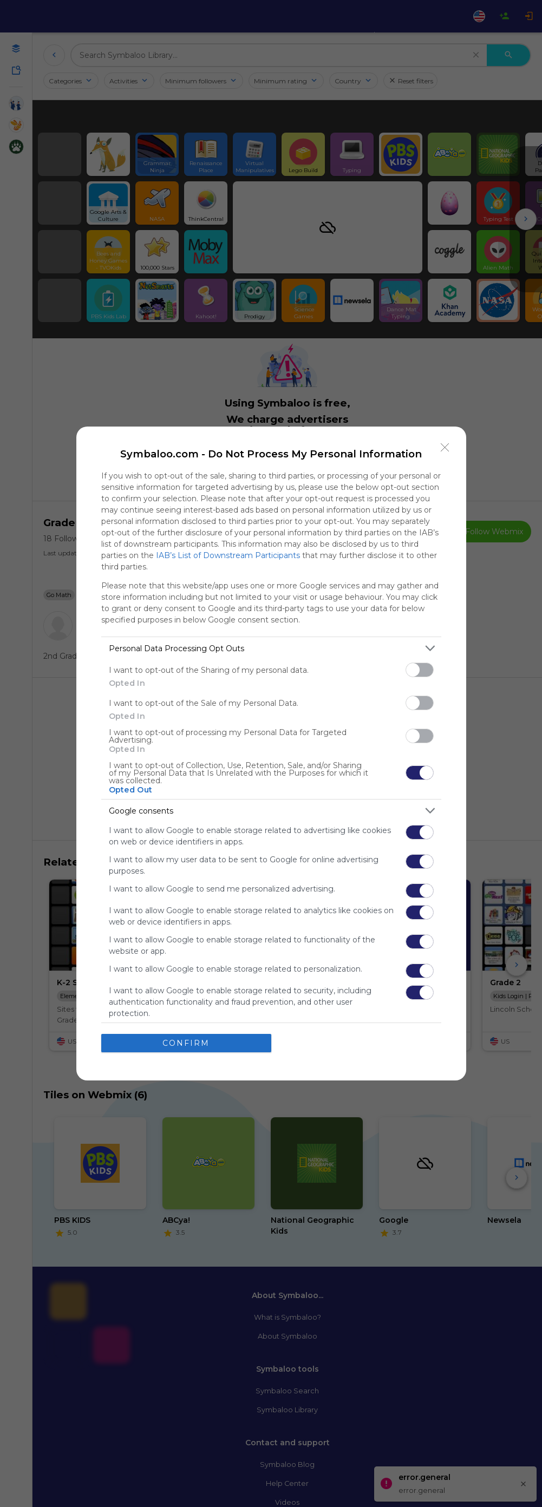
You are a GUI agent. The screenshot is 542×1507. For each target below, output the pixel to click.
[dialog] (271, 753)
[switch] (420, 670)
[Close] (445, 447)
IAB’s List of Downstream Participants (228, 555)
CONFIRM (186, 1043)
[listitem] (271, 648)
